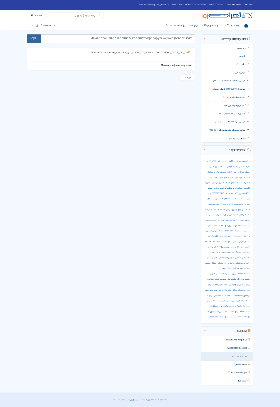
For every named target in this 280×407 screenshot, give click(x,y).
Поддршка (212, 26)
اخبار (193, 26)
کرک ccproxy (233, 166)
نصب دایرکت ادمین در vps (215, 209)
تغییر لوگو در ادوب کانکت (233, 284)
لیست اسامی (240, 182)
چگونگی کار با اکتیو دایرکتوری (222, 182)
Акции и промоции (239, 348)
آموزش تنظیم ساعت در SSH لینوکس (231, 263)
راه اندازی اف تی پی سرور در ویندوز (231, 301)
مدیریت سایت (210, 220)
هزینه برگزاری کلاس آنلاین (239, 215)
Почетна (249, 5)
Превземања (242, 364)
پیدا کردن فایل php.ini (235, 172)
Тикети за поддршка (238, 340)
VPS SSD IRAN (211, 241)
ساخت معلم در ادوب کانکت (239, 311)
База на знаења (234, 5)
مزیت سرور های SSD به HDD (225, 225)
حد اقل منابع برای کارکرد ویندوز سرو (223, 290)
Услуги (233, 26)
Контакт (244, 381)
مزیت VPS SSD (244, 225)
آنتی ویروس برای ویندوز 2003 (228, 247)
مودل (226, 215)
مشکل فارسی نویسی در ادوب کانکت (235, 241)
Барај (34, 38)
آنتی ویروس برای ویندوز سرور (225, 252)
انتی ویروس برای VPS (229, 273)
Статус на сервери (239, 373)
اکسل (234, 268)
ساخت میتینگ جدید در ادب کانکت (223, 306)
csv (242, 161)
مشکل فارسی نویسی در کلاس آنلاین (222, 236)
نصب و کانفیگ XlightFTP (232, 199)
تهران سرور (130, 400)
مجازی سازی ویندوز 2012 (226, 220)
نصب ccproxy (218, 188)
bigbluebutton (235, 161)
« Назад (187, 77)
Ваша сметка (44, 25)
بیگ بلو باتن (232, 279)
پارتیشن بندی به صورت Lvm (230, 177)
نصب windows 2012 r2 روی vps (225, 204)
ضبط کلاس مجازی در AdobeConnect (223, 317)
